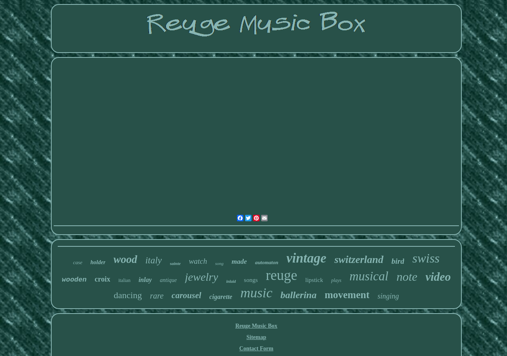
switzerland (358, 259)
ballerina (298, 295)
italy (153, 260)
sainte (175, 263)
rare (156, 295)
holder (97, 262)
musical (369, 276)
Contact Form (256, 348)
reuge (281, 275)
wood (125, 259)
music (256, 292)
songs (251, 280)
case (77, 262)
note (406, 276)
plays (336, 280)
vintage (306, 258)
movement (347, 294)
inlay (145, 279)
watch (198, 261)
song (219, 263)
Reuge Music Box (256, 326)
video (438, 276)
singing (388, 296)
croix (102, 279)
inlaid (231, 281)
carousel (186, 295)
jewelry (201, 277)
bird (398, 261)
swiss (426, 258)
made (239, 261)
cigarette (221, 296)
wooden (74, 280)
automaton (267, 262)
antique (168, 280)
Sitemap (256, 337)
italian (124, 280)
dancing (128, 295)
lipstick (314, 280)
